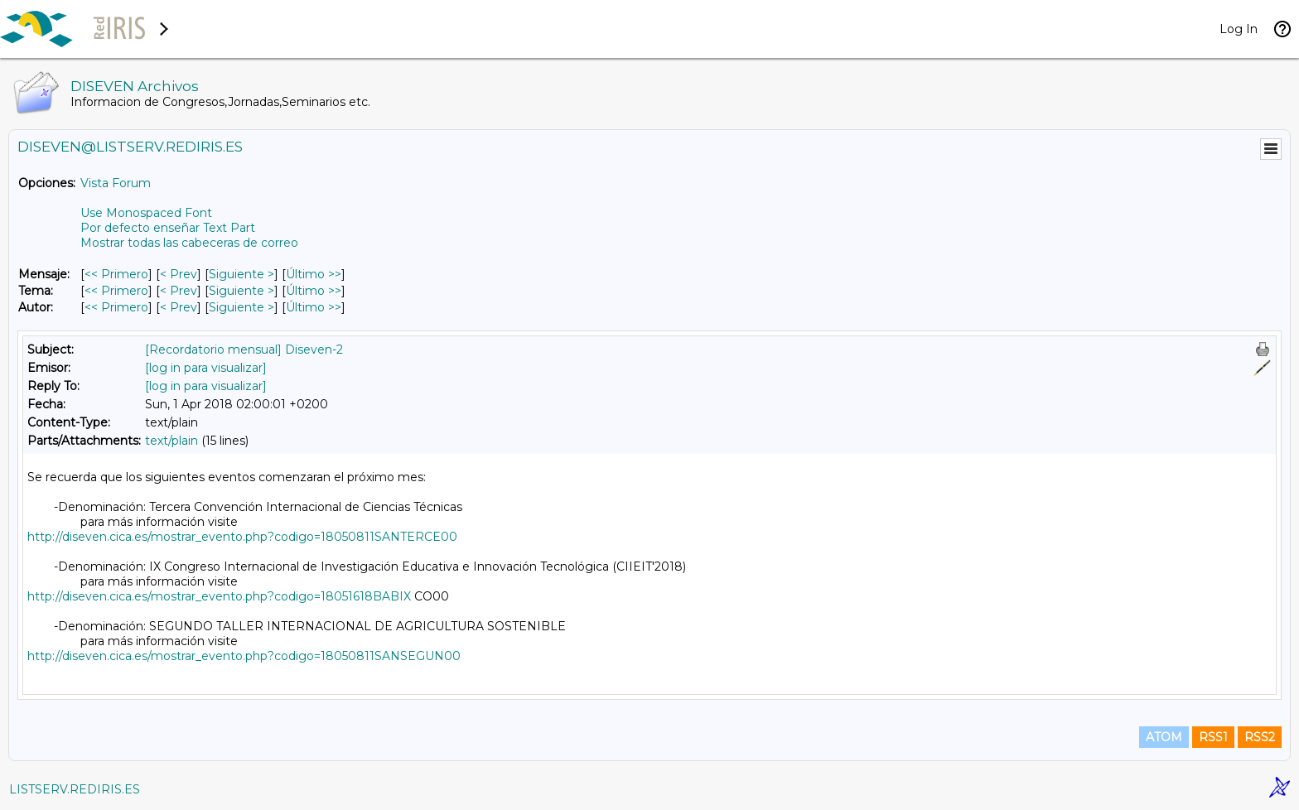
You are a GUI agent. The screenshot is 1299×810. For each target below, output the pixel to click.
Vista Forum (115, 183)
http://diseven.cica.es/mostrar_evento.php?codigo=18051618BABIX (219, 596)
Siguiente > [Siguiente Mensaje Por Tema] (241, 290)
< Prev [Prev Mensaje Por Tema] (178, 290)
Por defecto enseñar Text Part (167, 227)
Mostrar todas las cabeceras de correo (189, 242)
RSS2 (1259, 737)
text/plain (171, 440)
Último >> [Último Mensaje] (313, 274)
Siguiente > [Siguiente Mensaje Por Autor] (241, 307)
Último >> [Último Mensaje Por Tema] (313, 290)
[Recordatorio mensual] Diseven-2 (244, 349)
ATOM (1164, 737)
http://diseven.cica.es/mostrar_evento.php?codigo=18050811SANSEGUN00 (244, 655)
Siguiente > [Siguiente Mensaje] (241, 274)
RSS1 (1213, 737)
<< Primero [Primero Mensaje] (116, 274)
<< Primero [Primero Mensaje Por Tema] (116, 290)
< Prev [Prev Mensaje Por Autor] (178, 307)
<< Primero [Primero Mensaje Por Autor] (116, 307)
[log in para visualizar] (206, 367)
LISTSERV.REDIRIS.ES (74, 789)
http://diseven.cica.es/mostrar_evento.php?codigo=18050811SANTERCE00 (242, 536)
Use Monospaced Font (146, 212)
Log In (1238, 29)
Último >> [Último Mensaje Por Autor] (313, 307)
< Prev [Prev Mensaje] (178, 274)
